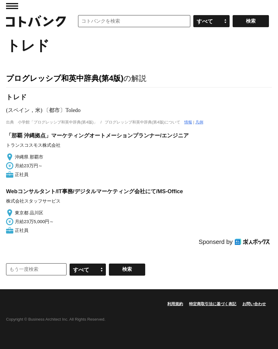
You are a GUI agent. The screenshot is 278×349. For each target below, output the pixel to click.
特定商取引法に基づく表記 (212, 304)
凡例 (199, 122)
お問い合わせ (254, 304)
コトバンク (36, 21)
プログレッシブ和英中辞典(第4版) (64, 78)
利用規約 (175, 304)
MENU (12, 6)
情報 (188, 122)
